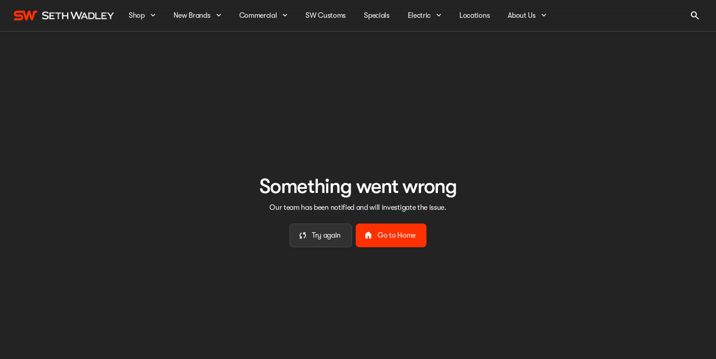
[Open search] (695, 15)
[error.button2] (391, 235)
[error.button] (321, 235)
